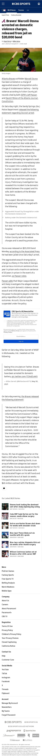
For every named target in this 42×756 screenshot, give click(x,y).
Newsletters (7, 707)
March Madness (8, 587)
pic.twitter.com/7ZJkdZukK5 (25, 376)
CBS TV (4, 616)
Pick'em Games (8, 571)
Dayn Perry (7, 41)
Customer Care (8, 660)
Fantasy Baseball (16, 15)
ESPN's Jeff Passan (29, 95)
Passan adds (7, 281)
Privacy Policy (7, 630)
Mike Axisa (16, 41)
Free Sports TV (8, 579)
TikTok (4, 673)
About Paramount (9, 608)
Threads (5, 689)
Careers (5, 604)
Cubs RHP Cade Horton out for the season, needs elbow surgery (24, 515)
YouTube (5, 669)
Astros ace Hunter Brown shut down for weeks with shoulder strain (25, 524)
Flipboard (5, 693)
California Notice (8, 646)
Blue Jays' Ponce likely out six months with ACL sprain (22, 534)
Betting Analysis (8, 583)
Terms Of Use (7, 626)
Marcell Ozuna (31, 79)
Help (3, 656)
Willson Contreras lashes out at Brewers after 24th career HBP (23, 553)
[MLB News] (11, 10)
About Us (5, 601)
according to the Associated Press (25, 251)
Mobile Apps (7, 591)
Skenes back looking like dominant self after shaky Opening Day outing (25, 506)
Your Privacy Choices (10, 638)
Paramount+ (7, 612)
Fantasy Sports (8, 575)
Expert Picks (5, 15)
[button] (28, 10)
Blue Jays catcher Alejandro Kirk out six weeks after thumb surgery (25, 543)
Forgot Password (8, 715)
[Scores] (21, 10)
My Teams (6, 711)
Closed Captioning (9, 642)
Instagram (6, 677)
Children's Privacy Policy (11, 634)
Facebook (6, 681)
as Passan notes (19, 276)
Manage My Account (10, 703)
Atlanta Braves (8, 79)
